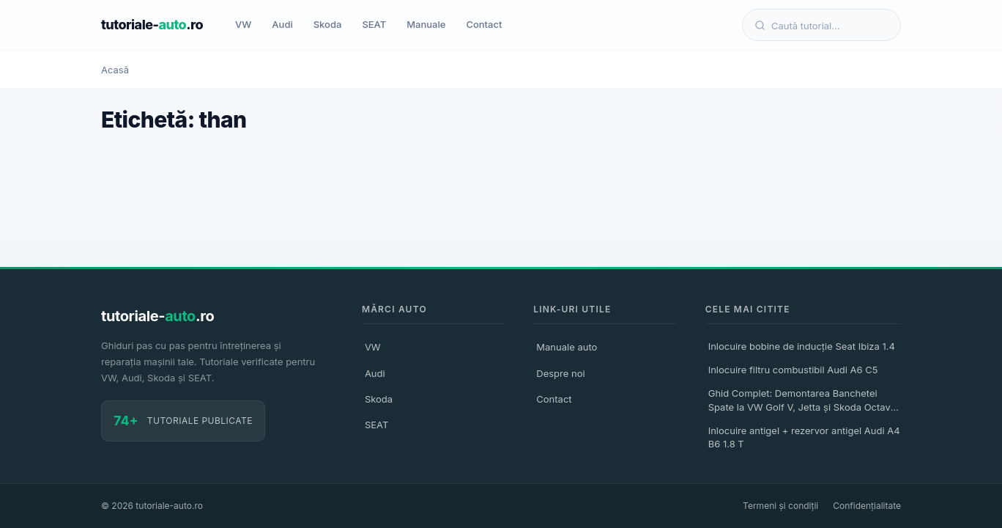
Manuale (426, 24)
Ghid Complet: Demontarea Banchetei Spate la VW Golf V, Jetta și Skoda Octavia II (803, 402)
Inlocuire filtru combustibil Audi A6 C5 (793, 369)
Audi (282, 24)
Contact (484, 24)
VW (243, 24)
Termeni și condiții (780, 505)
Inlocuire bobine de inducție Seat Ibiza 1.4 (801, 346)
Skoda (327, 24)
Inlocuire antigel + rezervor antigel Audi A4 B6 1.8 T (804, 437)
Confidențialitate (867, 505)
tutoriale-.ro (152, 24)
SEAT (374, 24)
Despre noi (560, 373)
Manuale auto (566, 347)
